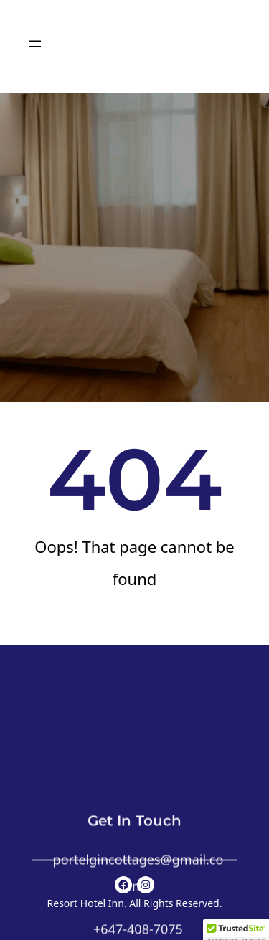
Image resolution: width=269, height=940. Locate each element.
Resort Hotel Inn (85, 903)
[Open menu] (35, 44)
